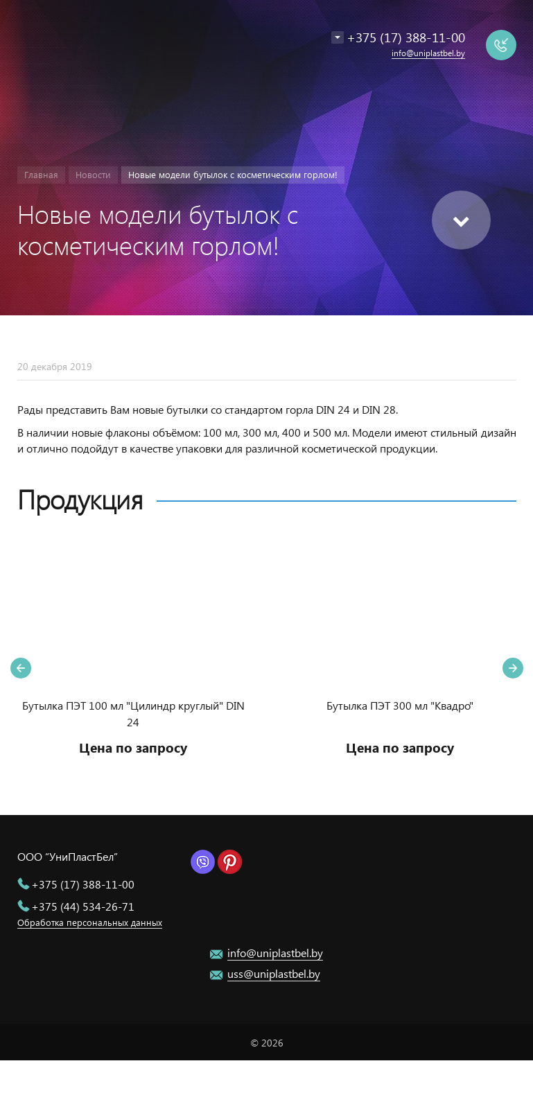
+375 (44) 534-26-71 (82, 906)
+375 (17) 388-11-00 (82, 884)
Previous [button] (20, 668)
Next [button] (513, 668)
